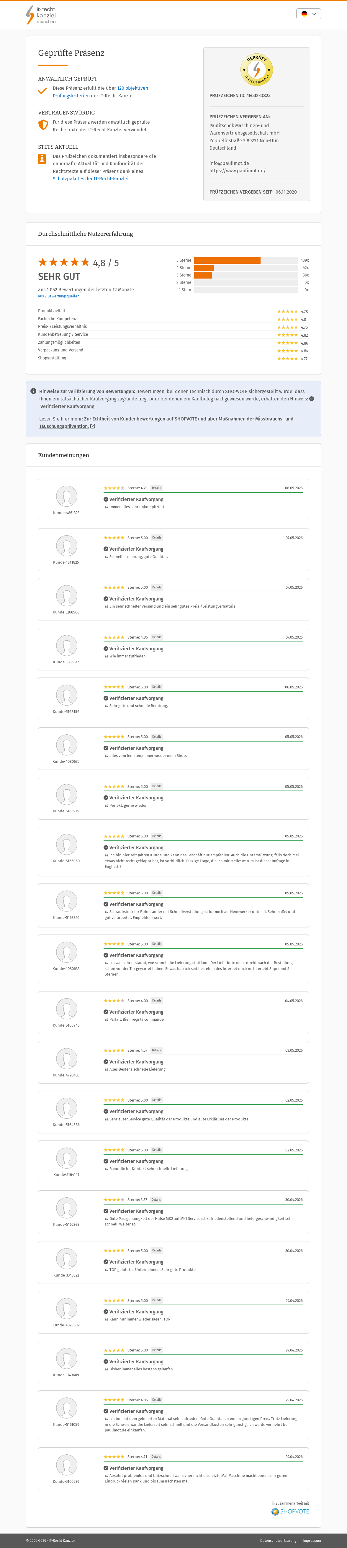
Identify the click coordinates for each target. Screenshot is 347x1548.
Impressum (312, 1541)
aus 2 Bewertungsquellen (58, 296)
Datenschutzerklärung (278, 1541)
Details (156, 488)
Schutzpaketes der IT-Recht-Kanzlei (91, 178)
